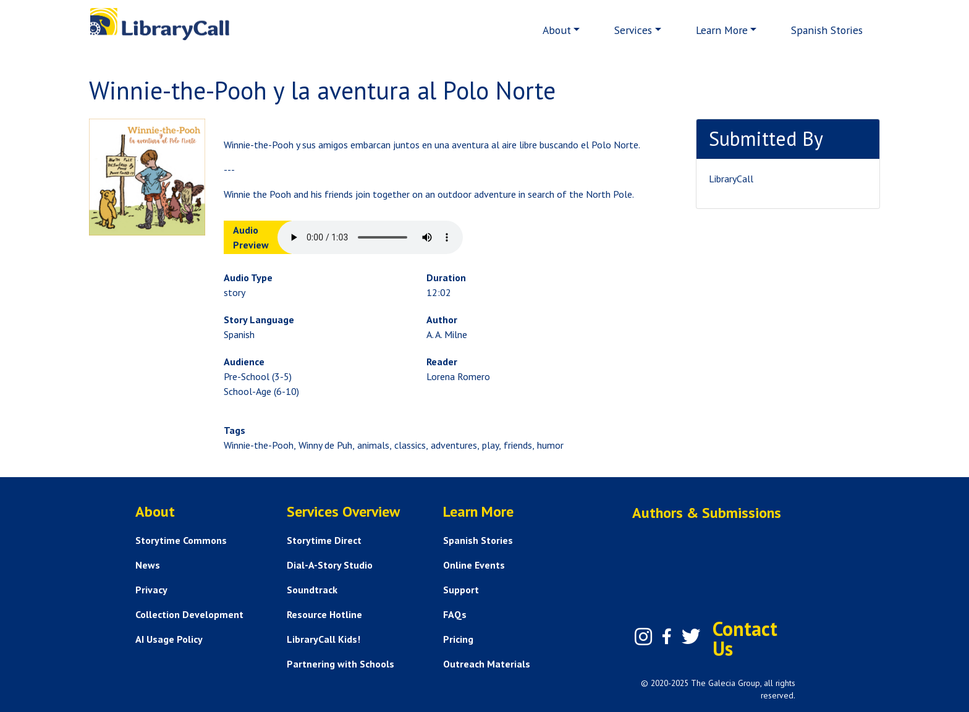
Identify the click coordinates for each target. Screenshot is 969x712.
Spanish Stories (827, 30)
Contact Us (745, 638)
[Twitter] (691, 636)
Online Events (474, 565)
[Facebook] (667, 637)
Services (633, 30)
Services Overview (343, 511)
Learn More (722, 30)
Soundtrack (312, 589)
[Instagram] (643, 636)
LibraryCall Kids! (323, 639)
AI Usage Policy (169, 639)
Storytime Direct (324, 540)
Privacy (151, 589)
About (557, 30)
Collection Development (189, 614)
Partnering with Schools (340, 664)
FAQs (455, 614)
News (147, 565)
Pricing (458, 639)
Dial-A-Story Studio (330, 565)
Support (461, 589)
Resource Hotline (324, 614)
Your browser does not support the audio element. (370, 237)
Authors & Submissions (706, 512)
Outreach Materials (486, 664)
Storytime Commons (181, 540)
